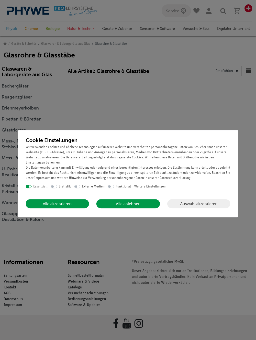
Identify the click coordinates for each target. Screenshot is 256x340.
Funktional (123, 186)
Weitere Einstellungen (150, 186)
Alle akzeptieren (57, 203)
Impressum (42, 178)
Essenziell (40, 186)
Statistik (65, 186)
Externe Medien (93, 186)
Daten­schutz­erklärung (174, 178)
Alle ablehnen (128, 203)
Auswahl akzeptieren (199, 203)
